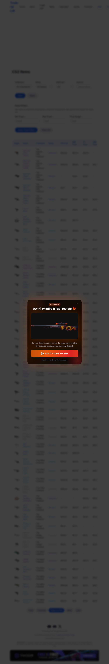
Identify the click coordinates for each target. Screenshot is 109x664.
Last (78, 610)
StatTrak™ (60, 82)
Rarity (38, 82)
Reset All (46, 130)
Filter (20, 95)
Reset (32, 95)
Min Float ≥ (20, 116)
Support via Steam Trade (66, 635)
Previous (42, 610)
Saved (76, 7)
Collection (19, 82)
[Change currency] (100, 6)
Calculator (64, 7)
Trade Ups (42, 6)
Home (22, 7)
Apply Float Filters (26, 130)
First (31, 610)
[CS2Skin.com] (55, 38)
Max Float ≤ (47, 116)
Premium (88, 7)
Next (69, 610)
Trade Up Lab (14, 6)
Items (32, 7)
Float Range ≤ (76, 116)
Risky (52, 7)
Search (79, 82)
